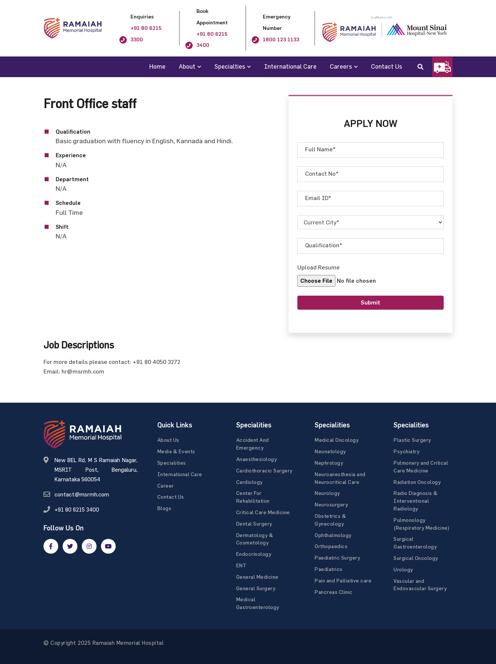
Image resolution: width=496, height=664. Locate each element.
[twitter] (70, 546)
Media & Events (176, 451)
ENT (241, 565)
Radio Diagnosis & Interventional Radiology (416, 501)
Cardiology (249, 482)
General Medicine (257, 577)
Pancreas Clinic (334, 592)
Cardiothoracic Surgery (264, 470)
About (187, 66)
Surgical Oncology (416, 558)
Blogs (164, 508)
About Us (168, 440)
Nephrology (329, 463)
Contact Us (386, 66)
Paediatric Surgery (337, 557)
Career (165, 485)
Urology (403, 569)
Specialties (229, 66)
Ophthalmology (333, 535)
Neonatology (330, 451)
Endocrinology (254, 554)
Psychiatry (406, 451)
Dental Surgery (254, 523)
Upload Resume (318, 267)
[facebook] (50, 546)
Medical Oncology (337, 440)
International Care (290, 66)
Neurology (327, 493)
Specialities (171, 463)
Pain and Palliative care (343, 580)
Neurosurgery (331, 504)
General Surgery (256, 588)
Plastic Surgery (412, 440)
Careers (341, 66)
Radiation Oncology (417, 482)
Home (157, 66)
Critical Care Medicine (263, 512)
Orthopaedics (331, 546)
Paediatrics (329, 569)
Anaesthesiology (256, 459)
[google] (89, 546)
